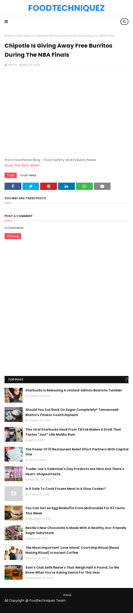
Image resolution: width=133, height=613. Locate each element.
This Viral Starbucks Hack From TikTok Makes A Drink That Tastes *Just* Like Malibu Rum (73, 432)
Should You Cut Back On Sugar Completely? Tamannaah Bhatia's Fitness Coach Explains (72, 412)
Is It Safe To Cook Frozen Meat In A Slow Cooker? (65, 488)
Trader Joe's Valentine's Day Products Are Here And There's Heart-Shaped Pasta (74, 471)
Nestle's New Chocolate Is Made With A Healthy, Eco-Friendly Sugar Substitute (75, 530)
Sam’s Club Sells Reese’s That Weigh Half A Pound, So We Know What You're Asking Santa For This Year (72, 570)
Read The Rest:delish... (23, 165)
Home (9, 36)
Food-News (23, 36)
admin (12, 65)
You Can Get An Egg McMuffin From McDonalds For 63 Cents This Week (75, 510)
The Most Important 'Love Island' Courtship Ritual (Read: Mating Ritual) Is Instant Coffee (72, 550)
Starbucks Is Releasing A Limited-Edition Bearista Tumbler (73, 390)
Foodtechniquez (66, 8)
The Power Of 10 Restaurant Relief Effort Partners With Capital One (76, 452)
